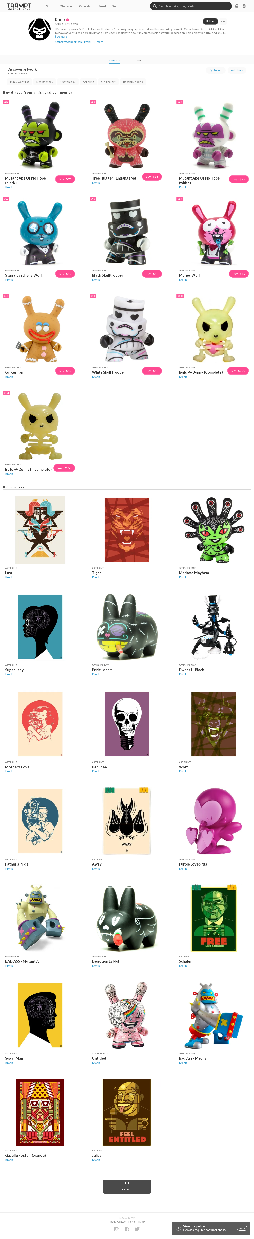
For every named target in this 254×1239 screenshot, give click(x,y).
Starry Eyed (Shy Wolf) (24, 275)
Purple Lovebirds (193, 864)
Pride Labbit (102, 670)
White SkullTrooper (108, 372)
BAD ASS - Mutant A (22, 961)
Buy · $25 (238, 179)
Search (215, 70)
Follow (210, 21)
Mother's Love (17, 767)
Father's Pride (16, 864)
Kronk (9, 187)
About (112, 1221)
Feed (102, 6)
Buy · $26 (65, 179)
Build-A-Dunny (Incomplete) (28, 469)
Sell (114, 6)
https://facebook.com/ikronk (73, 41)
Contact (121, 1221)
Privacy (141, 1221)
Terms (131, 1221)
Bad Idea (99, 767)
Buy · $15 (238, 273)
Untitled (99, 1058)
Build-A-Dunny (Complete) (201, 372)
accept (242, 1228)
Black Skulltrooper (107, 275)
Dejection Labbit (105, 961)
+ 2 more (97, 41)
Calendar (85, 6)
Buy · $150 (64, 467)
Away (97, 864)
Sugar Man (14, 1058)
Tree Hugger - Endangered (114, 178)
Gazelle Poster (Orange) (25, 1155)
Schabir (185, 961)
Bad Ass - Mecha (193, 1058)
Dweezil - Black (191, 670)
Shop (49, 6)
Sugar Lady (14, 670)
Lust (8, 573)
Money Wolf (189, 275)
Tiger (96, 573)
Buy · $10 (65, 273)
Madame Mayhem (194, 573)
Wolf (183, 767)
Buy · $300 (238, 370)
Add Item (237, 70)
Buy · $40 (152, 273)
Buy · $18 (152, 176)
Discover (66, 6)
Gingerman (14, 372)
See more (61, 36)
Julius (96, 1155)
